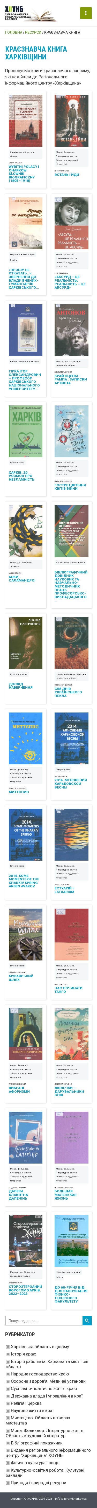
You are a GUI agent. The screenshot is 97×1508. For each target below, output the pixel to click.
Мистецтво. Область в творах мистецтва (68, 363)
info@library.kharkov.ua (71, 1498)
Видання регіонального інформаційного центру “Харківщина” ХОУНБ (48, 1453)
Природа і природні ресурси (38, 1482)
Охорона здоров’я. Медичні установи (48, 1381)
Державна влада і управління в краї (47, 1396)
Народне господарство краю (40, 1373)
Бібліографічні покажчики (37, 1442)
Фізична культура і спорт (35, 1462)
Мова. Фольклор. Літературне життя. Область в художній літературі (45, 1433)
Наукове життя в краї (32, 1410)
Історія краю (23, 1354)
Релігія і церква (26, 1403)
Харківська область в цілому (40, 1346)
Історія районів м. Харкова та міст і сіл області (71, 676)
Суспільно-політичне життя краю (44, 1388)
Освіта (13, 260)
